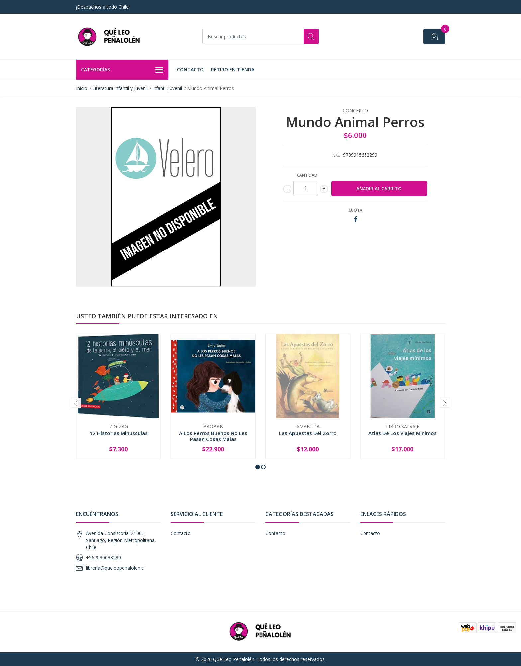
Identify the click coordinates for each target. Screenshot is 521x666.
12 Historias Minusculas (119, 433)
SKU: (337, 155)
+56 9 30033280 (103, 557)
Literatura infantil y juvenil (120, 88)
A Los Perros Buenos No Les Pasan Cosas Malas (213, 436)
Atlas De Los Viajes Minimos (402, 433)
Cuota (355, 210)
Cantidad (307, 175)
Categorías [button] (122, 70)
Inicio (81, 88)
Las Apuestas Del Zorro (308, 433)
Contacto (190, 69)
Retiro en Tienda (232, 69)
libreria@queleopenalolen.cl (115, 568)
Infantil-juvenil (167, 88)
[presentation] (76, 403)
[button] (257, 467)
